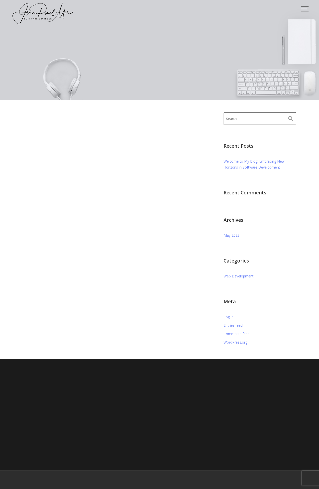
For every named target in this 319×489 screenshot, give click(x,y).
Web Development (239, 276)
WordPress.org (235, 342)
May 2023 (231, 235)
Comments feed (237, 333)
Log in (228, 316)
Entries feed (233, 325)
